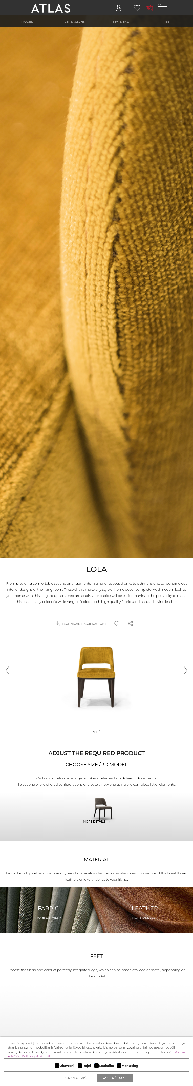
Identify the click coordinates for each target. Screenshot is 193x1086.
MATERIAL (121, 21)
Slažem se (115, 1078)
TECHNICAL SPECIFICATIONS (81, 624)
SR (159, 4)
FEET (167, 21)
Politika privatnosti (36, 1056)
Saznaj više (77, 1078)
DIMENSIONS (75, 21)
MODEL (27, 21)
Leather (145, 912)
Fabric (48, 912)
